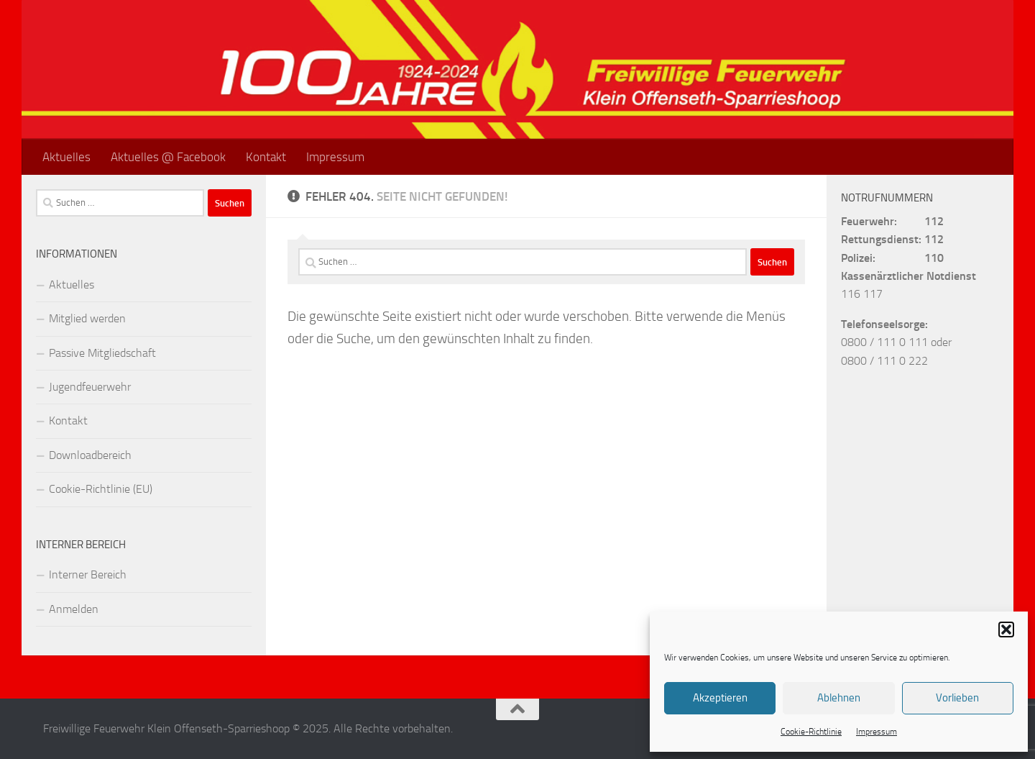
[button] (1006, 629)
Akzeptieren (720, 697)
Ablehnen (838, 697)
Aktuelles (66, 157)
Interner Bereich (87, 574)
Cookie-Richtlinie (811, 732)
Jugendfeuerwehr (90, 387)
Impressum (876, 732)
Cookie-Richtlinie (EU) (100, 489)
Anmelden (73, 609)
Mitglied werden (87, 318)
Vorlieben (957, 697)
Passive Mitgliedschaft (102, 353)
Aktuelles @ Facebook (168, 157)
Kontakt (266, 157)
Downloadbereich (90, 455)
